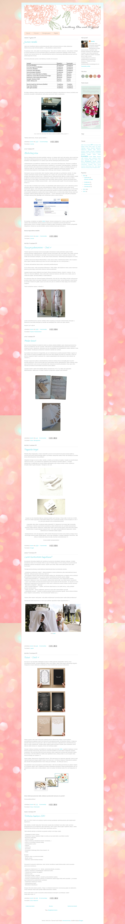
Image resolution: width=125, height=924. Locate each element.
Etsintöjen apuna (46, 33)
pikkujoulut (88, 162)
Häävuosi (35, 900)
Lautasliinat (94, 158)
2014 (84, 191)
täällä (43, 221)
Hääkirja (88, 148)
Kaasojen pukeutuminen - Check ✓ (38, 247)
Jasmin (93, 41)
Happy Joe (94, 146)
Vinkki (98, 167)
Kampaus (93, 152)
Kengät (32, 548)
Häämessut (83, 149)
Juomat (32, 144)
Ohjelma (99, 161)
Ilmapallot (87, 151)
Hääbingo (83, 148)
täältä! (54, 633)
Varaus (91, 167)
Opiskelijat (83, 162)
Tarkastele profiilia (85, 66)
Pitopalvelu (93, 162)
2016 (31, 900)
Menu (82, 161)
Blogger (81, 920)
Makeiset (92, 159)
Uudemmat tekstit (30, 906)
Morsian (94, 161)
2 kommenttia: (43, 545)
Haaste (90, 146)
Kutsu (31, 440)
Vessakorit (95, 167)
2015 (84, 189)
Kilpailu (94, 154)
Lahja (82, 158)
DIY (92, 145)
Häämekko (98, 148)
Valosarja (88, 167)
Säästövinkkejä (88, 166)
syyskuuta (87, 177)
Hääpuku (90, 149)
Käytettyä (99, 156)
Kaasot (32, 331)
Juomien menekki (30, 42)
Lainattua (86, 158)
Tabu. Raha (94, 166)
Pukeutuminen (37, 331)
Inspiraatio (92, 151)
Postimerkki (36, 807)
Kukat (90, 156)
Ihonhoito (83, 151)
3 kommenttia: (43, 236)
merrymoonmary (66, 920)
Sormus (99, 164)
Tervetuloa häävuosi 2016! (34, 816)
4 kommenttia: (43, 646)
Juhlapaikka (98, 151)
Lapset (32, 648)
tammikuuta (87, 186)
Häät (94, 149)
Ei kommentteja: (44, 141)
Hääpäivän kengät (31, 449)
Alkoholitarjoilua (31, 153)
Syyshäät (83, 166)
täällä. (61, 749)
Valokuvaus (83, 167)
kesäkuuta (87, 182)
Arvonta (85, 144)
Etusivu (28, 33)
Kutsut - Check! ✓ (31, 657)
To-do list (36, 33)
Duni (94, 144)
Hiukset (99, 146)
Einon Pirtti (98, 144)
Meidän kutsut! (30, 341)
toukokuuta (87, 184)
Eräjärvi (83, 146)
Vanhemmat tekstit (72, 906)
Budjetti (56, 33)
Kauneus (83, 154)
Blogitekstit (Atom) (52, 910)
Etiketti (86, 146)
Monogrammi (37, 440)
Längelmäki (87, 159)
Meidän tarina (98, 159)
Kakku (90, 152)
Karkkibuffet (98, 152)
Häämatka (93, 148)
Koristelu (84, 156)
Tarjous (99, 166)
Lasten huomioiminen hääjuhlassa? (38, 557)
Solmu (95, 164)
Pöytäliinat (90, 164)
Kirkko (99, 154)
